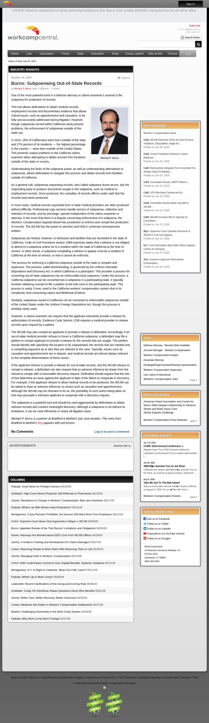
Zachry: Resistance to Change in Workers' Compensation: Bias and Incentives (57, 500)
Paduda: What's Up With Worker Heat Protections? (41, 507)
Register (80, 677)
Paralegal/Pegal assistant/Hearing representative (170, 365)
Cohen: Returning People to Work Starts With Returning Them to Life (51, 549)
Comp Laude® (134, 53)
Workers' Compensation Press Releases (165, 420)
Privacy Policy (109, 677)
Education (97, 53)
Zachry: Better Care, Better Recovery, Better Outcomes (43, 597)
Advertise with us (122, 446)
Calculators (46, 53)
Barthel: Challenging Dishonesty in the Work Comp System (45, 611)
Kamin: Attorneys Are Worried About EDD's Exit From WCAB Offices (51, 535)
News (15, 53)
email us (188, 29)
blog (40, 422)
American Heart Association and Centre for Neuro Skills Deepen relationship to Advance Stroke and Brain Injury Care (169, 405)
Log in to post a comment (111, 431)
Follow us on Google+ (159, 538)
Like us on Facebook (158, 519)
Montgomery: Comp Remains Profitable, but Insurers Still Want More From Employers (61, 514)
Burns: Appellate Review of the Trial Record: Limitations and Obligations (53, 528)
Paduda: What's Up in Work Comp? (32, 576)
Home (14, 677)
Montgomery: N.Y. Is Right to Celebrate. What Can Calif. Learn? (48, 569)
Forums (172, 53)
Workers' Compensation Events (161, 495)
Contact (23, 677)
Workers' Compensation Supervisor (162, 369)
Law (29, 53)
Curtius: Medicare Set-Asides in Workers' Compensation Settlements (51, 604)
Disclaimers (131, 677)
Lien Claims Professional (156, 374)
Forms (66, 53)
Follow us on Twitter (158, 523)
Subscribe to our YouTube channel (166, 533)
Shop (115, 53)
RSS (195, 677)
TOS (120, 677)
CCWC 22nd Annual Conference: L (163, 446)
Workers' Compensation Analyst (160, 355)
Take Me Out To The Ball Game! (161, 482)
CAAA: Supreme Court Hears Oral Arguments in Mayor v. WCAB (49, 521)
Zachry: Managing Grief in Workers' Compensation (41, 556)
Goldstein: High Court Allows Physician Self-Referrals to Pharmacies (51, 493)
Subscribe (194, 25)
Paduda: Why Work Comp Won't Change (35, 618)
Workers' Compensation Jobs (160, 379)
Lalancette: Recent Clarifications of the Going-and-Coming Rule (48, 583)
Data (80, 53)
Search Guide (190, 38)
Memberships (66, 677)
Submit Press (93, 677)
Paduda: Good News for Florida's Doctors (35, 486)
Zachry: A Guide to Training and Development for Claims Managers (50, 542)
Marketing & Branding (149, 677)
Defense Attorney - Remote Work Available (166, 345)
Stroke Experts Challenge (158, 412)
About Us (33, 677)
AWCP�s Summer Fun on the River (164, 466)
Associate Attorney (153, 360)
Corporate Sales (171, 677)
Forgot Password (49, 677)
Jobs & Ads (155, 53)
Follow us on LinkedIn (159, 528)
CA (189, 53)
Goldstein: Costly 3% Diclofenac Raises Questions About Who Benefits (52, 590)
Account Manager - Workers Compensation (166, 350)
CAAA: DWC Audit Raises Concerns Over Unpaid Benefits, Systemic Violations (57, 563)
